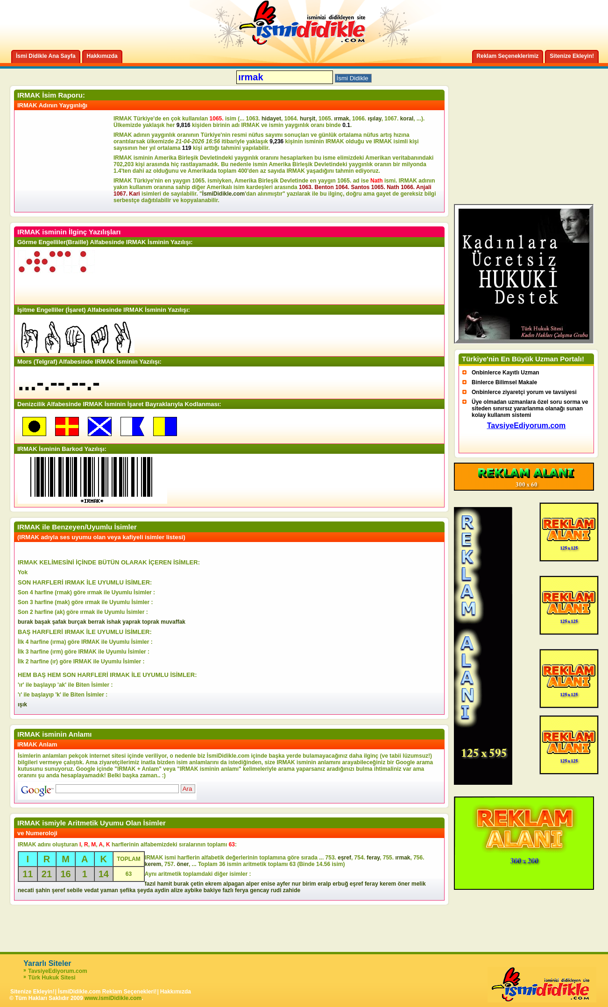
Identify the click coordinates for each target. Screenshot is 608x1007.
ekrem (213, 883)
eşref (344, 857)
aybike (193, 890)
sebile (75, 890)
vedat (91, 890)
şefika (127, 890)
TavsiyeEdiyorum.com (57, 971)
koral (407, 118)
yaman (109, 890)
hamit (164, 883)
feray (373, 857)
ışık (22, 704)
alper (253, 883)
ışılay (374, 118)
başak (42, 622)
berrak (96, 622)
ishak (113, 622)
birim (309, 883)
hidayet (271, 118)
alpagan (233, 883)
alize (177, 890)
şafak (59, 622)
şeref (58, 890)
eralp (324, 883)
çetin (197, 883)
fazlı (227, 890)
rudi (276, 890)
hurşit (307, 118)
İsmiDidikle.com (223, 193)
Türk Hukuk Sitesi (51, 977)
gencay (259, 890)
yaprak (131, 622)
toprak (150, 622)
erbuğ (340, 883)
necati (26, 890)
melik (418, 883)
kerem (153, 864)
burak (25, 622)
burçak (77, 622)
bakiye (212, 890)
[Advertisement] (65, 161)
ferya (241, 890)
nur (296, 883)
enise (268, 883)
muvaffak (173, 622)
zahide (291, 890)
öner (183, 864)
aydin (162, 890)
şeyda (145, 890)
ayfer (283, 883)
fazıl (150, 883)
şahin (42, 890)
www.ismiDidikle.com (113, 998)
